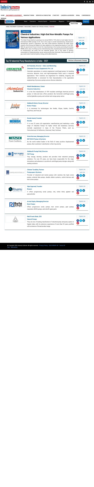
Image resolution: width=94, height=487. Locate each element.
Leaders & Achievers (67, 15)
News (25, 21)
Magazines (28, 27)
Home (2, 15)
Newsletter (14, 247)
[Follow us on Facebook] (84, 1)
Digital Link (81, 38)
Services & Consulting (43, 15)
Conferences (86, 15)
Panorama (33, 21)
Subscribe (3, 1)
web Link (81, 41)
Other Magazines (71, 21)
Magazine (61, 21)
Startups (56, 15)
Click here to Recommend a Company (77, 61)
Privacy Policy (43, 246)
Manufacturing (29, 15)
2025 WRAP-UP (53, 246)
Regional (86, 22)
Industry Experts (42, 21)
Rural (78, 15)
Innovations (53, 21)
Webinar (3, 18)
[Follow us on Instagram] (93, 1)
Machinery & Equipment (14, 15)
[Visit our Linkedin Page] (90, 1)
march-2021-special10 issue (40, 27)
